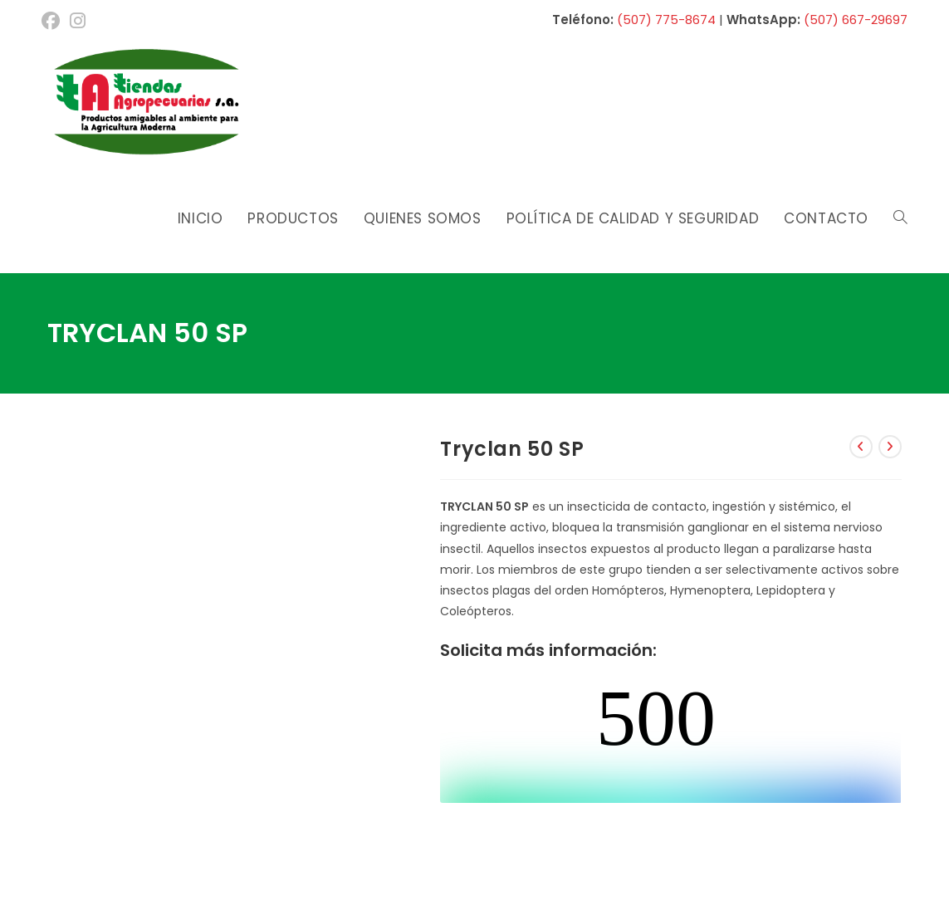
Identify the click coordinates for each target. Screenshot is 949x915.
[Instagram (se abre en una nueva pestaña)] (77, 21)
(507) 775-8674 (666, 19)
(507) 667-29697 (855, 19)
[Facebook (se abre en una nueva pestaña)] (53, 21)
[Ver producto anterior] (861, 446)
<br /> (670, 740)
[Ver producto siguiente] (890, 446)
